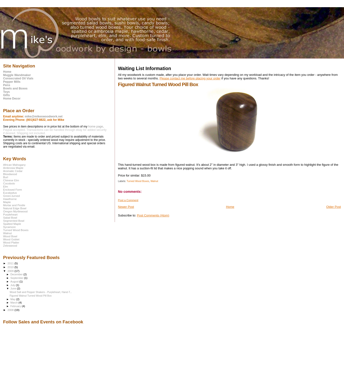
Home (230, 207)
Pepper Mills (12, 81)
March (15, 302)
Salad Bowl (10, 217)
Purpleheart (10, 214)
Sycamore (9, 226)
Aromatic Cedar (12, 170)
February (16, 306)
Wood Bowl (10, 236)
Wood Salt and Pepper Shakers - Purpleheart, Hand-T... (41, 292)
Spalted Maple (12, 223)
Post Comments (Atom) (153, 215)
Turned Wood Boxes (138, 181)
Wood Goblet (11, 239)
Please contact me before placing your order (190, 78)
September (17, 278)
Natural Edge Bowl (14, 208)
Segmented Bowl (13, 220)
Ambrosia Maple (13, 167)
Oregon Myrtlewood (15, 211)
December (17, 274)
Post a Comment (128, 200)
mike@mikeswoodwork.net (44, 116)
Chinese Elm (11, 180)
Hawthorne (10, 198)
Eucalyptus (10, 192)
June (14, 288)
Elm (5, 186)
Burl (5, 177)
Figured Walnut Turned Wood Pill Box (31, 295)
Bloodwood (10, 174)
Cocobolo (9, 183)
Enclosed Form (12, 189)
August (15, 281)
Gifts (6, 95)
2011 (10, 263)
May (13, 299)
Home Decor (12, 98)
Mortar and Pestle (14, 205)
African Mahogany (14, 164)
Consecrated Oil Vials (18, 78)
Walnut (154, 181)
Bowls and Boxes (15, 88)
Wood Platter (11, 242)
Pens (6, 85)
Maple (7, 202)
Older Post (333, 207)
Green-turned (11, 195)
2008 (10, 309)
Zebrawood (10, 245)
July (13, 285)
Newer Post (126, 207)
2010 (10, 267)
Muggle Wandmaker (17, 75)
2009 (10, 270)
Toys (6, 92)
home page (95, 126)
